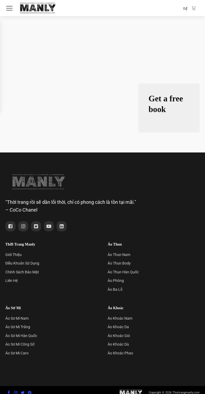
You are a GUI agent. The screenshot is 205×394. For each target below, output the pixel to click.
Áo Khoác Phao (120, 353)
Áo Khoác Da (118, 327)
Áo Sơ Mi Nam (17, 318)
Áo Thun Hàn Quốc (123, 272)
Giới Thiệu (13, 255)
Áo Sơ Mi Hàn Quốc (21, 336)
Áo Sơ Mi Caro (17, 353)
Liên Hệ (11, 280)
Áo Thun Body (119, 263)
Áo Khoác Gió (119, 336)
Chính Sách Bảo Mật (22, 272)
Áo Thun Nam (119, 255)
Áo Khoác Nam (120, 318)
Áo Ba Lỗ (115, 289)
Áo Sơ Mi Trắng (17, 327)
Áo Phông (116, 280)
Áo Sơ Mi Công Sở (19, 344)
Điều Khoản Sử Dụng (22, 263)
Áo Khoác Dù (118, 344)
